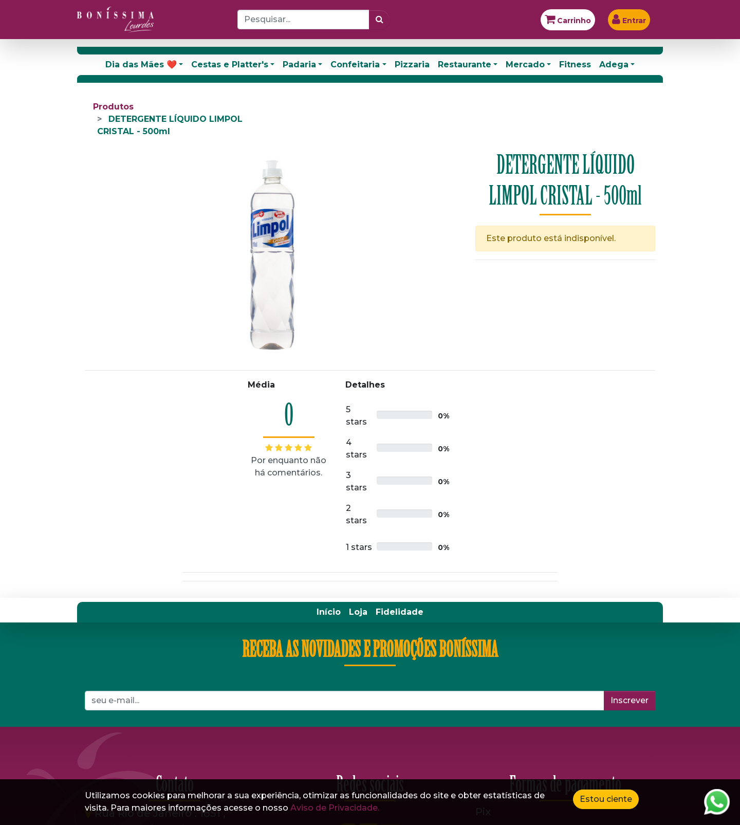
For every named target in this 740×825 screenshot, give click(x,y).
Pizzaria (412, 64)
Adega (613, 64)
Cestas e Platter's (229, 64)
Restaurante (464, 64)
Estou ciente (606, 799)
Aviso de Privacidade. (334, 808)
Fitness (575, 64)
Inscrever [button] (629, 700)
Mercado (525, 64)
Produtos (113, 107)
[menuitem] (328, 612)
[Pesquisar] (379, 19)
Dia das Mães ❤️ (141, 64)
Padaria (299, 64)
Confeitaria (355, 64)
